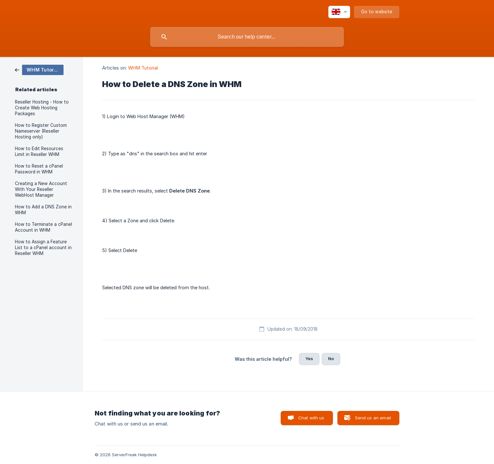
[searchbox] (247, 37)
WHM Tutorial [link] (143, 68)
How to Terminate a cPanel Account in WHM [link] (43, 227)
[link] (39, 69)
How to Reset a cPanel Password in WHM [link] (39, 168)
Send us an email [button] (373, 417)
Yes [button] (309, 358)
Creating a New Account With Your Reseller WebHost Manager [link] (41, 189)
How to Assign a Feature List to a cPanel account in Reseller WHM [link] (43, 247)
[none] (339, 12)
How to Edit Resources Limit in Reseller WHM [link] (39, 151)
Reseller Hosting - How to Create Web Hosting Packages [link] (42, 107)
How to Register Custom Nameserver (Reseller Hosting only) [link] (41, 131)
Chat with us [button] (311, 417)
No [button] (331, 358)
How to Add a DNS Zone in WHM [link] (43, 209)
